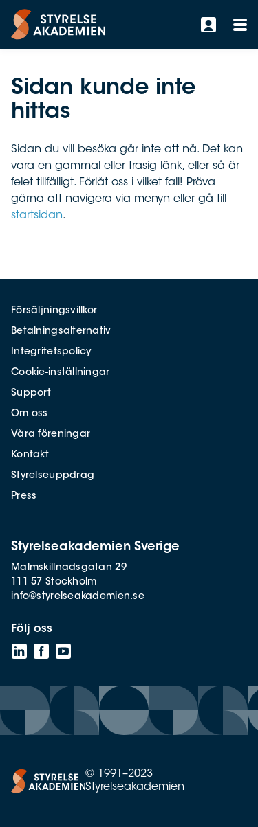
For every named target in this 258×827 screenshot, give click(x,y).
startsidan (37, 215)
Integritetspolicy (51, 352)
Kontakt (30, 455)
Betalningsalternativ (61, 332)
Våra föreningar (50, 435)
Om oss (29, 414)
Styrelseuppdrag (52, 476)
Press (23, 496)
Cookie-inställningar (60, 373)
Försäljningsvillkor (54, 311)
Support (31, 393)
